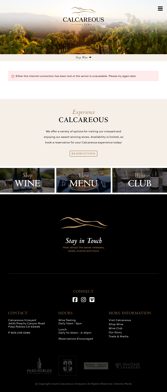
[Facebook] (75, 299)
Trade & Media (118, 336)
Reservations (84, 153)
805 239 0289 (20, 332)
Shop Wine (116, 324)
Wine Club (115, 328)
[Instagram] (83, 299)
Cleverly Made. (123, 383)
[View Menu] (160, 8)
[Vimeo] (92, 299)
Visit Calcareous (120, 320)
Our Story (115, 332)
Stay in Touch (83, 241)
